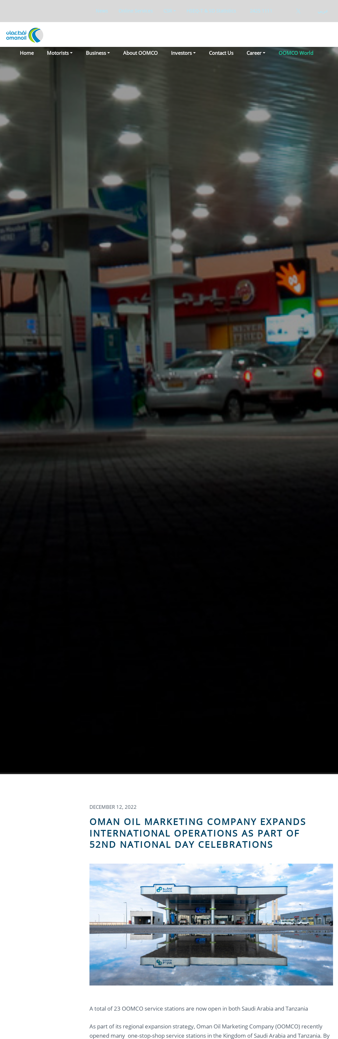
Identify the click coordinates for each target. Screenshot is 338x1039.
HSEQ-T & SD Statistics (211, 11)
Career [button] (254, 53)
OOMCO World (296, 53)
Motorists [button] (58, 53)
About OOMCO (140, 53)
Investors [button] (181, 53)
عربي (323, 11)
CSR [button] (167, 11)
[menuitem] (101, 11)
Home (27, 53)
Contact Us (221, 53)
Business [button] (96, 53)
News (102, 11)
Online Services (135, 11)
